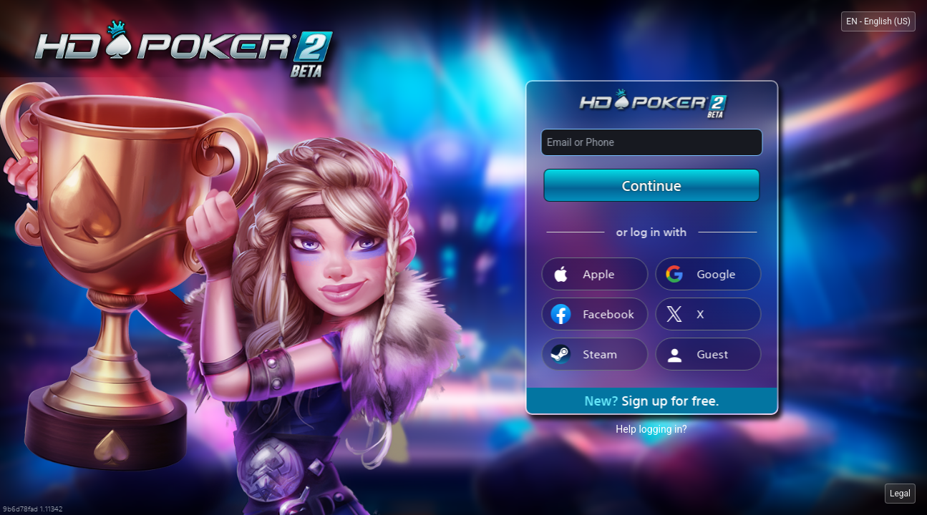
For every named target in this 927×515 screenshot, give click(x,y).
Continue (651, 185)
